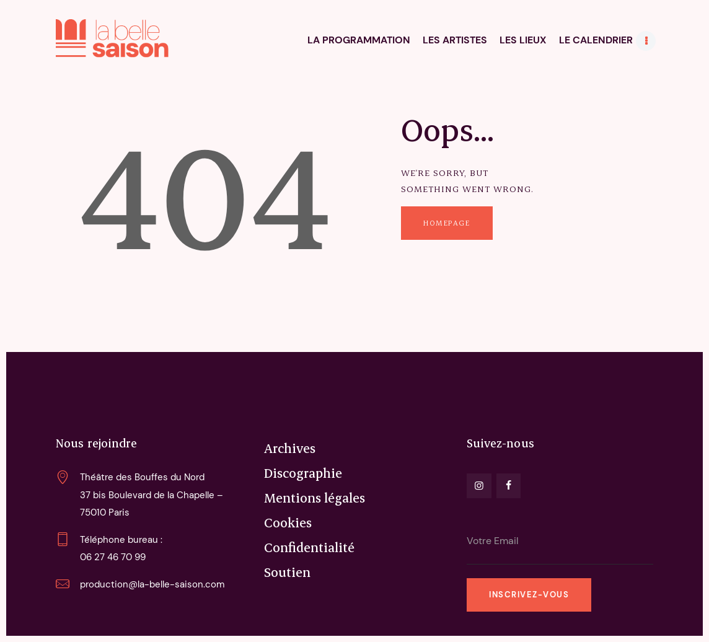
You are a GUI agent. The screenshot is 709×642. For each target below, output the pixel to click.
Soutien (287, 572)
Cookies (288, 522)
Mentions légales (314, 498)
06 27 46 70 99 (113, 557)
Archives (289, 448)
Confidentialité (309, 547)
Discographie (303, 473)
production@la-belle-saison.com (152, 584)
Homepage (446, 222)
